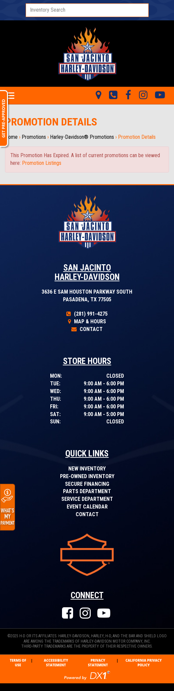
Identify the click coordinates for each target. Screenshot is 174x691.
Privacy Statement (98, 662)
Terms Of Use (18, 662)
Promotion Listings (41, 163)
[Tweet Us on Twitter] (143, 95)
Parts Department (87, 491)
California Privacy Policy (143, 662)
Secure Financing (87, 484)
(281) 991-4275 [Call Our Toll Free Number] (87, 314)
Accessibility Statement (56, 662)
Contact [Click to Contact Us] (87, 329)
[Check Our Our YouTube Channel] (104, 613)
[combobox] (87, 10)
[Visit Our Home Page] (87, 53)
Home (11, 137)
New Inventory (87, 468)
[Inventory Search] (87, 10)
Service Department (87, 499)
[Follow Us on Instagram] (86, 613)
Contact (87, 514)
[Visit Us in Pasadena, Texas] (98, 95)
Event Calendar (87, 506)
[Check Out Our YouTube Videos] (160, 95)
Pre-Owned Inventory (87, 476)
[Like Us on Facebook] (128, 95)
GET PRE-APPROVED (3, 118)
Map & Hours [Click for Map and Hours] (87, 321)
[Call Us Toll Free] (113, 95)
